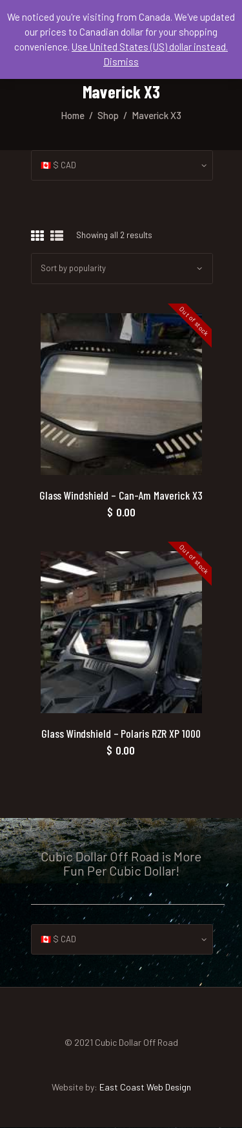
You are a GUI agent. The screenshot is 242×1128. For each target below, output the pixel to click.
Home (73, 115)
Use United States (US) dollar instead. (150, 46)
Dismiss (121, 61)
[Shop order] (122, 268)
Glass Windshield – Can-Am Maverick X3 (121, 495)
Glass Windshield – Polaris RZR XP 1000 (120, 733)
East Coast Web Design (145, 1086)
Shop (108, 115)
